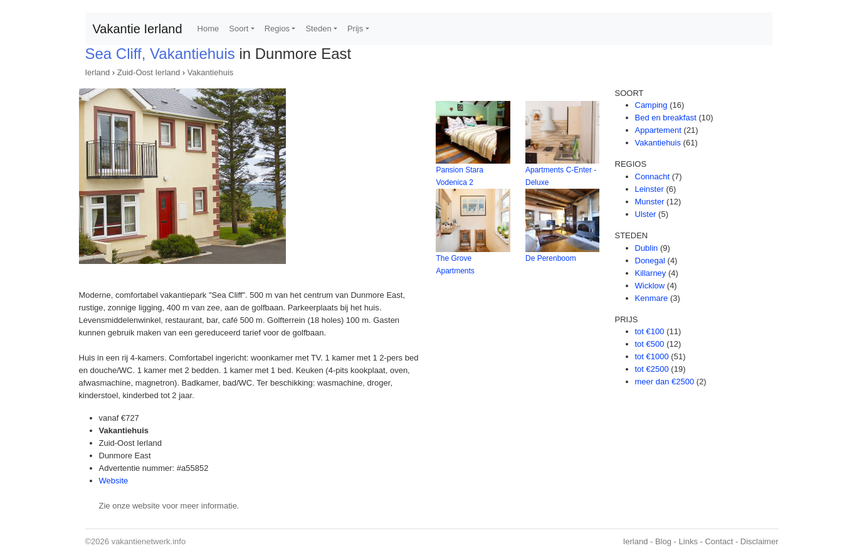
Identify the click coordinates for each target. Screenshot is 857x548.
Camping (651, 105)
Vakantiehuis (210, 72)
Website (114, 480)
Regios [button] (277, 28)
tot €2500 (652, 369)
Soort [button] (238, 28)
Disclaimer (759, 541)
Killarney (650, 273)
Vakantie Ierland (137, 29)
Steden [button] (318, 28)
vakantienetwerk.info (149, 541)
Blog (663, 541)
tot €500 (650, 344)
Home (208, 28)
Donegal (650, 260)
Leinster (649, 189)
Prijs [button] (355, 28)
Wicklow (650, 285)
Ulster (645, 214)
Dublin (646, 248)
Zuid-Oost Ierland (148, 72)
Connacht (652, 176)
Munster (650, 201)
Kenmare (651, 298)
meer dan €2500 (665, 381)
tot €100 (650, 331)
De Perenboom (550, 258)
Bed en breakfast (666, 117)
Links (688, 541)
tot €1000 (652, 356)
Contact (719, 541)
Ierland (97, 72)
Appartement (658, 130)
